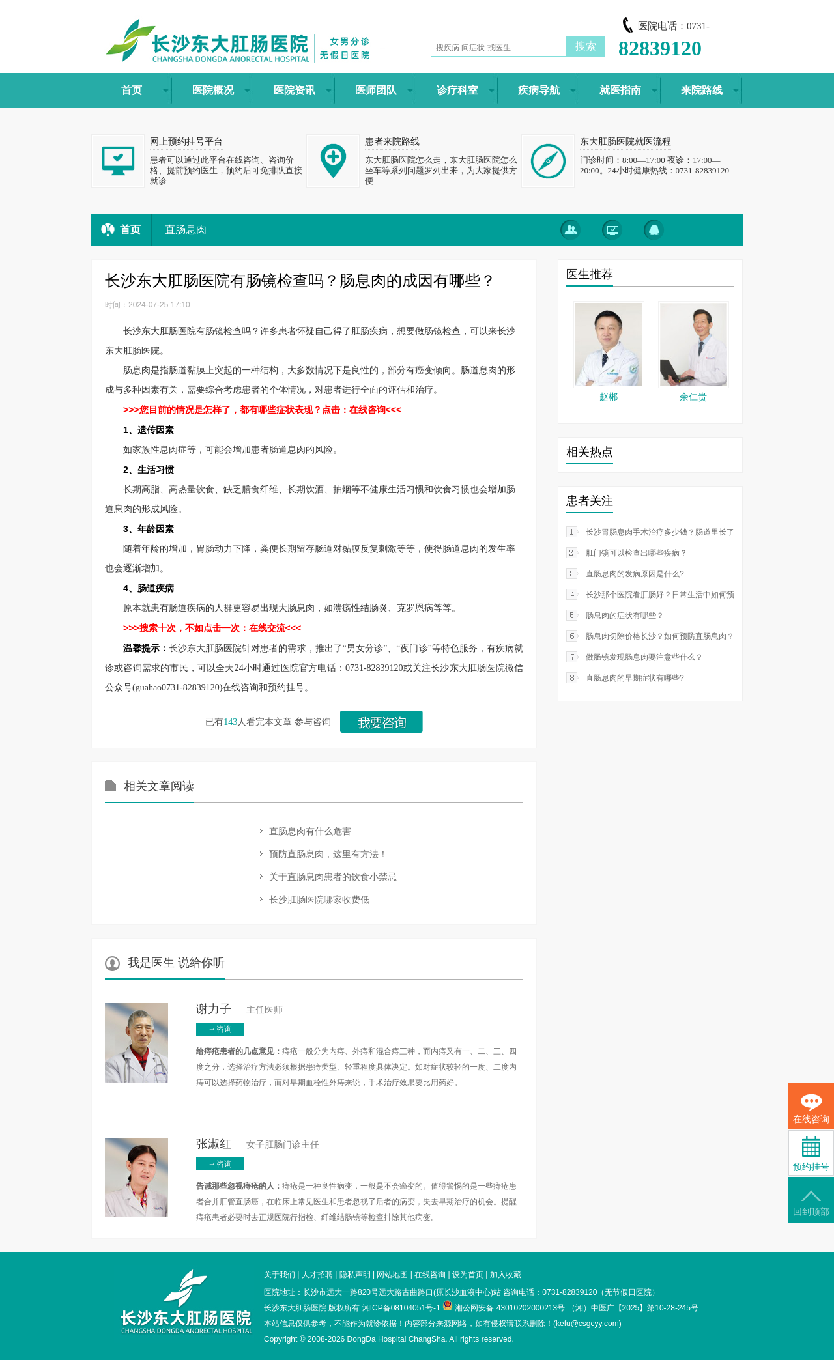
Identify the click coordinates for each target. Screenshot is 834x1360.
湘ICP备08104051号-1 (401, 1307)
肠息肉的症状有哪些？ (625, 615)
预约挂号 (811, 1154)
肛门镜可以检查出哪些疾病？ (636, 553)
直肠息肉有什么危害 (310, 831)
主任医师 (239, 1010)
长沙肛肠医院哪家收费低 (319, 899)
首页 (130, 229)
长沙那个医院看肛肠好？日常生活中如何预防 (664, 594)
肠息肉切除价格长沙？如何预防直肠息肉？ (660, 636)
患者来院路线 (392, 142)
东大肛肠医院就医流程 (625, 142)
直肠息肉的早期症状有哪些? (635, 678)
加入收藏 (505, 1274)
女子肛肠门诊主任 (257, 1145)
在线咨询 (430, 1274)
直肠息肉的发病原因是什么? (635, 573)
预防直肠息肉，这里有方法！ (328, 854)
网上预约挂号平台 (186, 142)
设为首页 (467, 1274)
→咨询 (220, 1029)
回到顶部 (811, 1203)
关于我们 (279, 1274)
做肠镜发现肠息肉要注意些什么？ (644, 657)
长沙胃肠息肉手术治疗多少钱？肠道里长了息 (664, 532)
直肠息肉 (186, 229)
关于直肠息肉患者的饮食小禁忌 (333, 876)
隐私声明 (355, 1274)
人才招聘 (317, 1274)
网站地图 (392, 1274)
